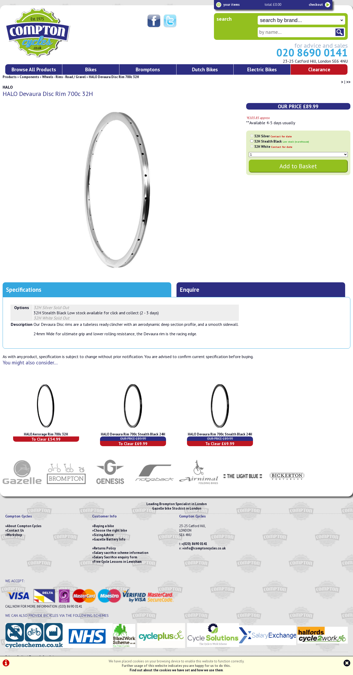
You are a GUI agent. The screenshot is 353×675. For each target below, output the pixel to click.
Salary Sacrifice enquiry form (115, 557)
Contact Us (15, 530)
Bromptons (148, 69)
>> (348, 81)
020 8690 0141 (312, 52)
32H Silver (273, 136)
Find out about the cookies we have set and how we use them (176, 670)
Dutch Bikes (205, 69)
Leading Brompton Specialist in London (176, 504)
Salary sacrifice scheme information (121, 552)
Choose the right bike (110, 530)
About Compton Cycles (24, 526)
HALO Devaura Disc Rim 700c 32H (114, 77)
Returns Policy (105, 548)
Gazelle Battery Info (109, 539)
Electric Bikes (262, 69)
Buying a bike (104, 526)
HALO (8, 87)
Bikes (91, 69)
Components (29, 77)
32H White (273, 146)
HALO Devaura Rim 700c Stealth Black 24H (133, 434)
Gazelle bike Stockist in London (176, 508)
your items (231, 4)
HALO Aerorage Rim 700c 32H (46, 434)
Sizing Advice (104, 535)
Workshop (14, 535)
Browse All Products (34, 69)
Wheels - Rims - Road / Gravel (64, 77)
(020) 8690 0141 (195, 544)
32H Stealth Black (281, 141)
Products (9, 77)
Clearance (319, 69)
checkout (316, 4)
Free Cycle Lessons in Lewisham (118, 561)
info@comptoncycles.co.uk (205, 548)
